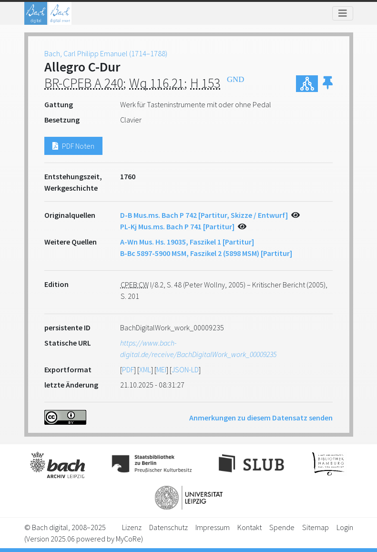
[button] (328, 83)
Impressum (212, 527)
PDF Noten (73, 146)
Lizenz (132, 527)
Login (344, 527)
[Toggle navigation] (342, 13)
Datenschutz (168, 527)
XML (145, 369)
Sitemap (315, 527)
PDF (128, 369)
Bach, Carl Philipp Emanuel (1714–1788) (105, 53)
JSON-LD (185, 369)
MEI (161, 369)
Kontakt (249, 527)
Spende (282, 527)
